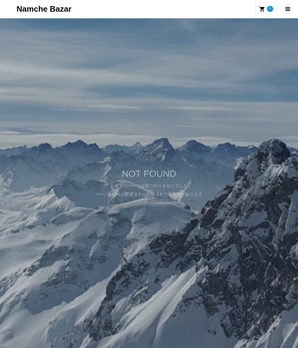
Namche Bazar (44, 8)
